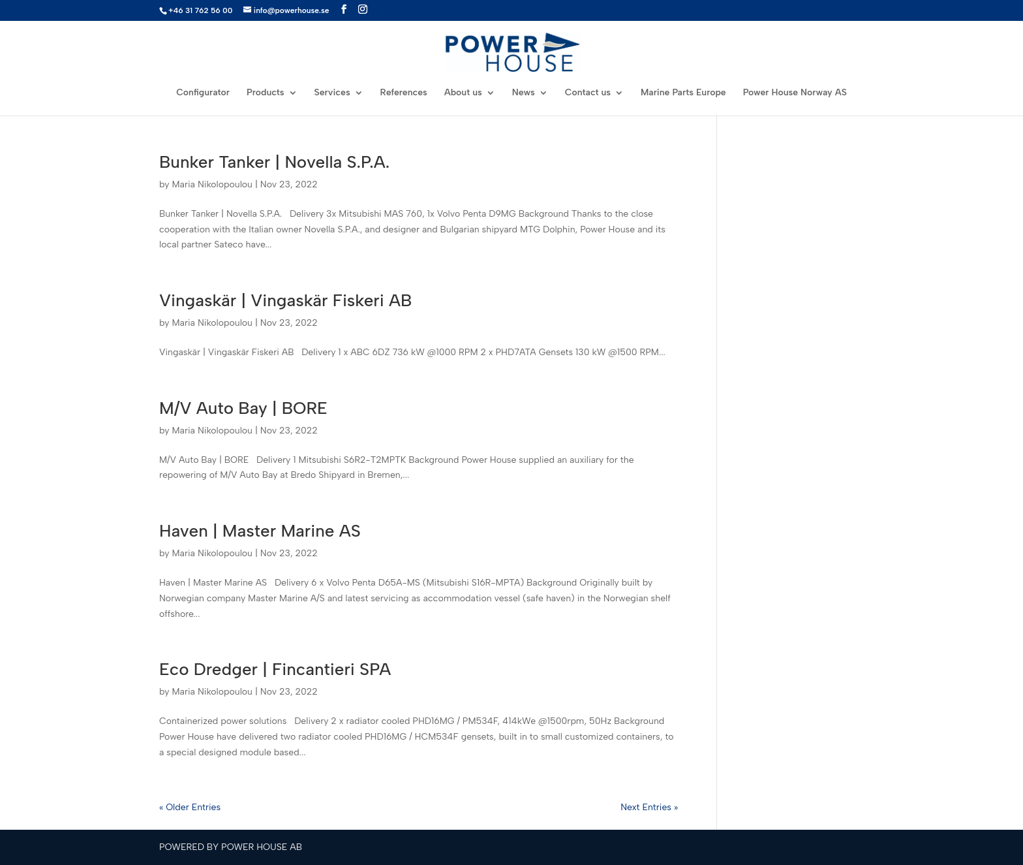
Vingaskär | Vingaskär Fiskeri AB (285, 300)
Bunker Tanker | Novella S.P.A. (274, 161)
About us (463, 93)
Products (265, 93)
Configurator (203, 93)
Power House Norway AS (795, 93)
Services (332, 93)
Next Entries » (649, 807)
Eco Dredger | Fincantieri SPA (275, 669)
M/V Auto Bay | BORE (243, 408)
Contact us (588, 93)
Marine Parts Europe (683, 93)
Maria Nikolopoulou (212, 184)
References (403, 93)
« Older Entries (190, 807)
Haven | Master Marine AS (260, 530)
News (523, 93)
